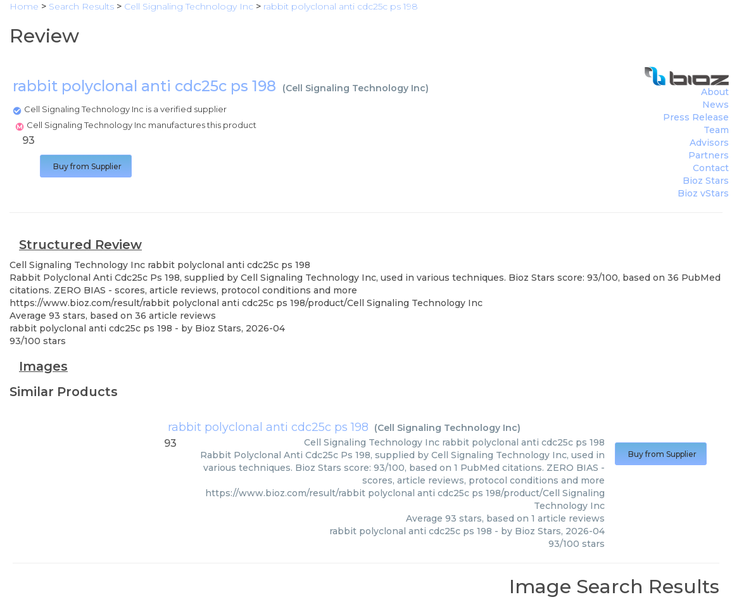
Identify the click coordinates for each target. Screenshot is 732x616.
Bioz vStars (703, 193)
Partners (708, 155)
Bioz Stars (706, 180)
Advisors (709, 142)
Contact (711, 168)
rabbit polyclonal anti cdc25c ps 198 (268, 427)
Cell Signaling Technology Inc (356, 88)
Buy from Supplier (85, 166)
